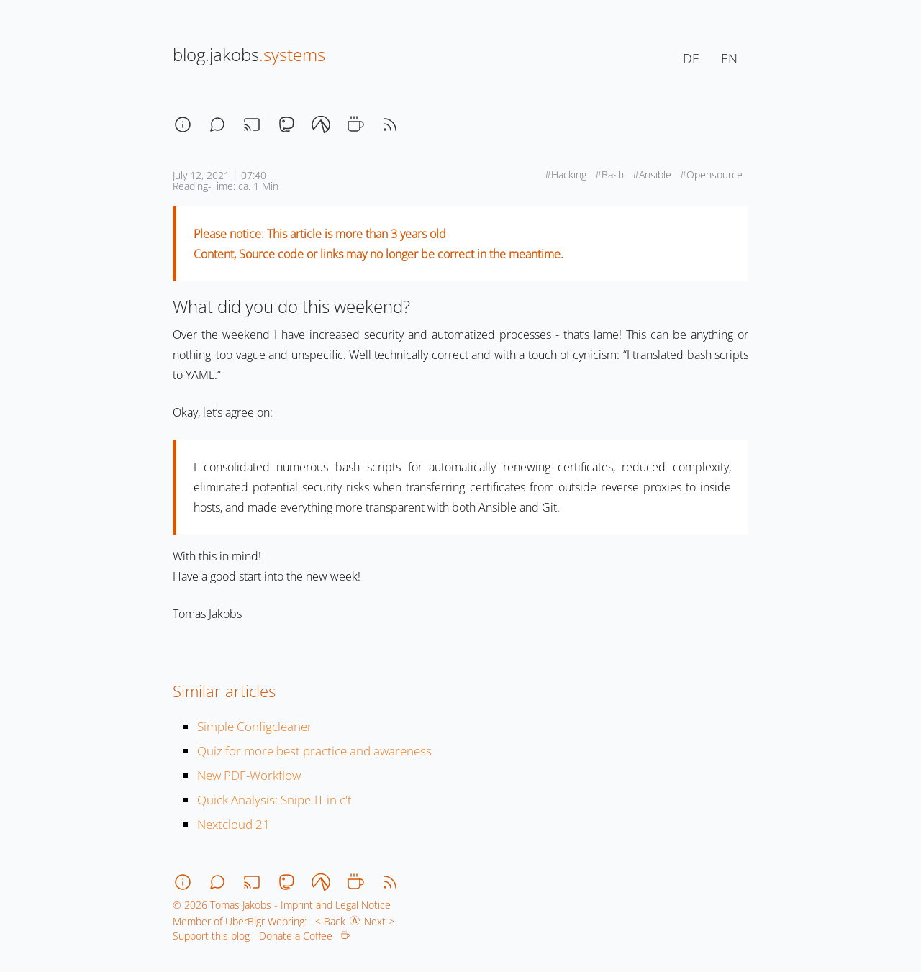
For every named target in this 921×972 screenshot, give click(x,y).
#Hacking (567, 174)
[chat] (217, 124)
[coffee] (355, 124)
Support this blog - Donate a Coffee (261, 936)
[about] (182, 124)
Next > (382, 921)
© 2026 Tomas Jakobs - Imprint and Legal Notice (282, 905)
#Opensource (712, 174)
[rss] (390, 124)
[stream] (252, 124)
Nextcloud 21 (233, 824)
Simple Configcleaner (254, 726)
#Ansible (653, 174)
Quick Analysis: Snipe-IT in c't (274, 799)
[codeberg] (321, 124)
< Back (327, 921)
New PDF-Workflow (249, 775)
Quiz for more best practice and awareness (314, 750)
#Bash (611, 174)
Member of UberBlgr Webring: (240, 921)
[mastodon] (286, 124)
